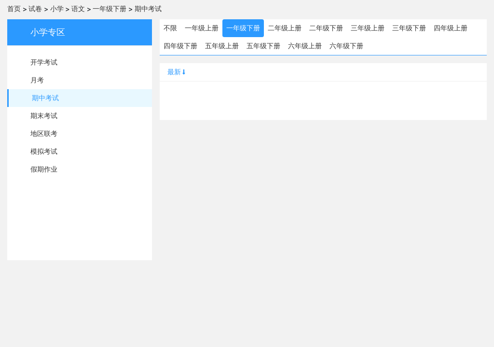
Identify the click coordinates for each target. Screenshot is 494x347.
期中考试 (148, 9)
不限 (170, 28)
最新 (177, 72)
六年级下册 (346, 46)
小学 (57, 9)
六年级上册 (305, 46)
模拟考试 (43, 151)
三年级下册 (409, 28)
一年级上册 (202, 28)
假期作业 (43, 169)
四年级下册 (180, 46)
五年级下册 (263, 46)
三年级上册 (367, 28)
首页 (14, 9)
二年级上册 (285, 28)
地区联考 (43, 133)
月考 (37, 80)
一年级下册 (109, 9)
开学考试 (43, 62)
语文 (78, 9)
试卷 (35, 9)
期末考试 (43, 116)
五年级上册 (222, 46)
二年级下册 (326, 28)
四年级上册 (450, 28)
